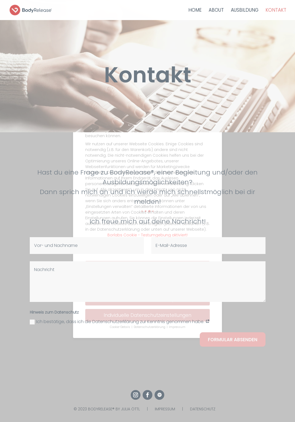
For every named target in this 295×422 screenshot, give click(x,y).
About (216, 10)
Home (195, 10)
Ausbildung (244, 10)
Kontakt (276, 10)
